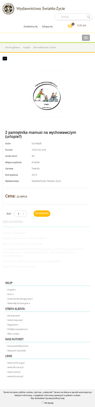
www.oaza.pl (13, 372)
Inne (10, 294)
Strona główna (12, 47)
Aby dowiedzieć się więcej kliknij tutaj (47, 398)
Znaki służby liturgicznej (20, 299)
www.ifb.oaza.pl (15, 367)
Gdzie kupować (15, 320)
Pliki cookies (13, 334)
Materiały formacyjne (18, 303)
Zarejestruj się (31, 26)
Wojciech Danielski (16, 350)
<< (5, 58)
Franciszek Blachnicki (17, 346)
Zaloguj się (47, 26)
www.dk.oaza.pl (15, 376)
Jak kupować (13, 315)
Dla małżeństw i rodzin (44, 47)
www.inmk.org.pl (15, 363)
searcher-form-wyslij (89, 17)
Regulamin (12, 324)
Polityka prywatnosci (17, 329)
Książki (26, 47)
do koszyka (42, 213)
